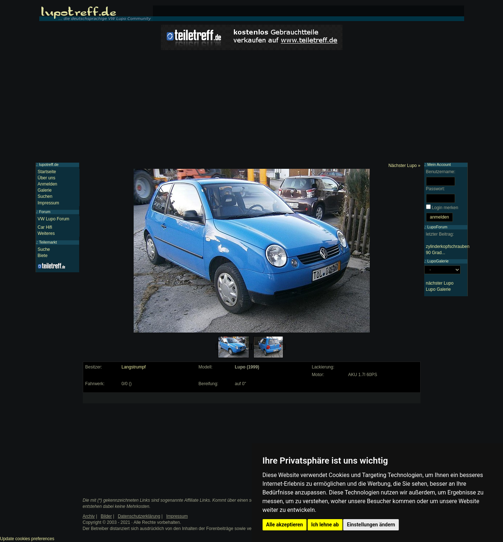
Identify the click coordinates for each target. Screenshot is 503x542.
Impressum (48, 202)
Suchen (45, 196)
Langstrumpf (134, 367)
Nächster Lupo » (404, 165)
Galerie (45, 190)
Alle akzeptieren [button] (284, 524)
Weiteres (46, 233)
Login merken (445, 207)
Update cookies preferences (27, 538)
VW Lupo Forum (53, 218)
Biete (43, 255)
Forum (44, 211)
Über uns (47, 177)
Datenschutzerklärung (139, 516)
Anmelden (47, 184)
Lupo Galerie (438, 289)
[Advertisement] (252, 108)
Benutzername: (440, 171)
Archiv (89, 516)
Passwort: (435, 188)
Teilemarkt (48, 242)
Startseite (47, 171)
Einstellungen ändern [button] (371, 524)
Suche (44, 249)
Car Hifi (45, 227)
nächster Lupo (440, 283)
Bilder (106, 516)
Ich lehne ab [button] (325, 524)
